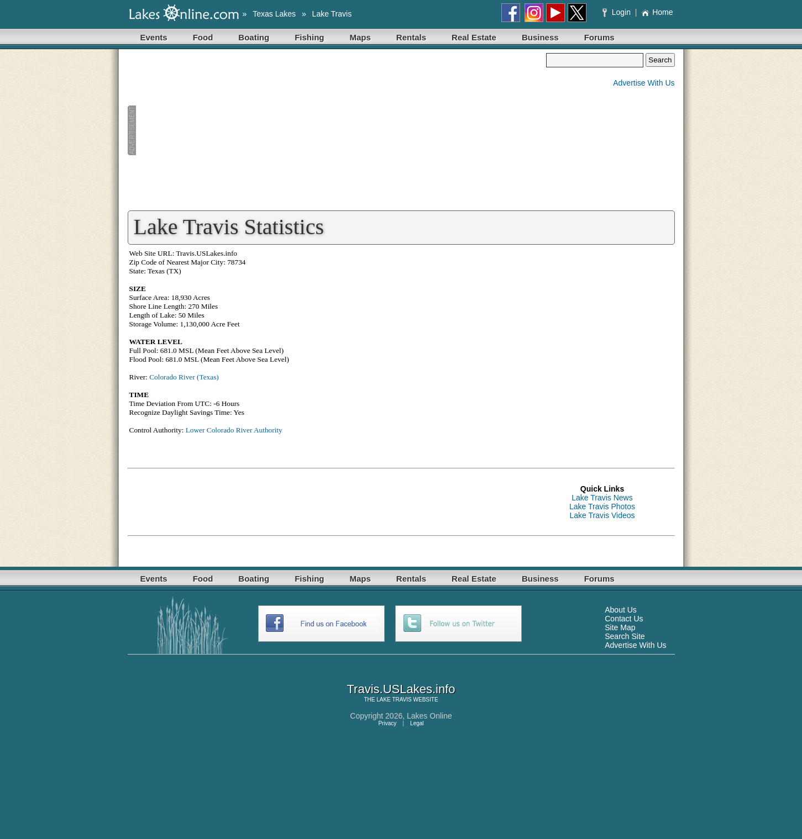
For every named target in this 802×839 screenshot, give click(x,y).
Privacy (387, 723)
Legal (416, 723)
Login (617, 12)
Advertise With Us (643, 82)
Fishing (309, 37)
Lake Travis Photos (602, 506)
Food (203, 37)
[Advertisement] (337, 130)
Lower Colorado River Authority (234, 430)
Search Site (624, 636)
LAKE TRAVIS (394, 699)
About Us (621, 609)
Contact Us (624, 618)
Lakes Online (429, 715)
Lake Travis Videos (602, 515)
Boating (253, 37)
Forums (599, 37)
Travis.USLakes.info (401, 689)
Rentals (411, 37)
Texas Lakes (274, 13)
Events (153, 37)
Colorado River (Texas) (184, 377)
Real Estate (474, 37)
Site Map (620, 627)
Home (657, 12)
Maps (360, 37)
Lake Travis (332, 13)
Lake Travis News (602, 497)
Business (540, 37)
